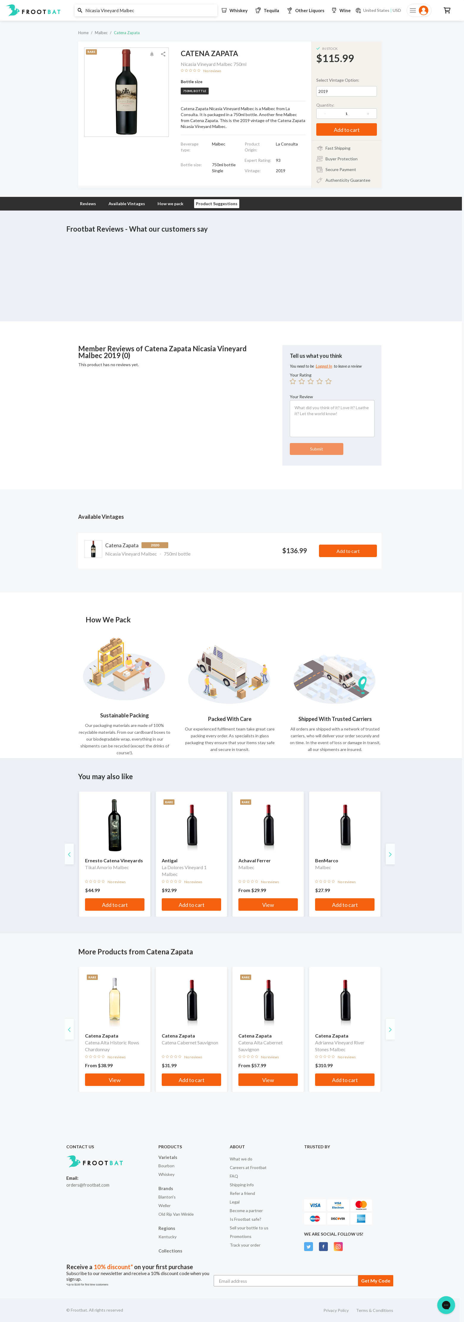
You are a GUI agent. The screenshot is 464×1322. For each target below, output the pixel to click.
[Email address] (286, 1280)
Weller (164, 1205)
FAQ (234, 1176)
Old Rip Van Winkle (176, 1214)
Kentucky (167, 1236)
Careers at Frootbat (248, 1167)
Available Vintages (126, 203)
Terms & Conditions (374, 1310)
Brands (165, 1188)
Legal (235, 1201)
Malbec (101, 32)
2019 (323, 91)
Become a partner (246, 1210)
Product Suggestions (216, 203)
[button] (230, 10)
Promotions (240, 1236)
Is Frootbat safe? (245, 1219)
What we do (241, 1158)
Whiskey (166, 1174)
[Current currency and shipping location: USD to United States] (378, 10)
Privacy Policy (336, 1310)
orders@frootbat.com (87, 1184)
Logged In (324, 366)
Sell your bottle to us (249, 1227)
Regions (166, 1228)
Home (83, 32)
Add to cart (347, 129)
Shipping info (242, 1184)
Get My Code (375, 1280)
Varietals (167, 1157)
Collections (170, 1250)
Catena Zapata (127, 32)
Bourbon (166, 1165)
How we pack (170, 203)
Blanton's (167, 1196)
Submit (316, 448)
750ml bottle (194, 91)
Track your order (245, 1244)
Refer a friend (242, 1193)
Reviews (88, 203)
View (268, 905)
